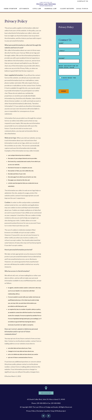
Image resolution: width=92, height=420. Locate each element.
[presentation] (72, 85)
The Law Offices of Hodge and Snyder (45, 407)
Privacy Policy (31, 411)
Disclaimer (40, 411)
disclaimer (64, 79)
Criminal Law (50, 8)
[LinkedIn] (49, 416)
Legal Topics (82, 8)
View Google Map (46, 393)
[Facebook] (43, 416)
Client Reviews (67, 8)
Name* (69, 45)
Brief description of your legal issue (69, 70)
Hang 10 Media (55, 411)
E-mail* (69, 52)
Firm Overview (10, 8)
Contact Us (82, 1)
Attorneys (24, 8)
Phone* (69, 60)
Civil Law (37, 8)
